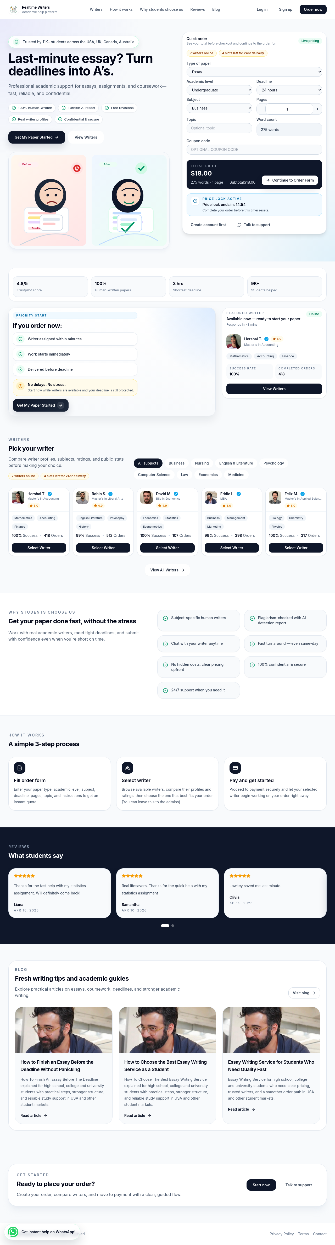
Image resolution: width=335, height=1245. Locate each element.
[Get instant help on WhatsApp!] (42, 1232)
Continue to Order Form (290, 180)
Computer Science (154, 474)
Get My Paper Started (37, 137)
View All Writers (167, 570)
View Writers (86, 137)
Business (177, 463)
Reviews (197, 9)
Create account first (208, 224)
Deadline (264, 81)
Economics (208, 474)
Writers (96, 9)
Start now (261, 1185)
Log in (262, 9)
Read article (34, 1115)
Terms (303, 1234)
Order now (313, 9)
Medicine (236, 474)
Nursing (202, 463)
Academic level (200, 81)
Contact (320, 1234)
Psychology (274, 463)
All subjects (148, 463)
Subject (193, 99)
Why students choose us (161, 9)
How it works (121, 9)
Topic (191, 119)
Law (184, 474)
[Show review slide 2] (172, 925)
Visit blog (304, 993)
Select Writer (39, 547)
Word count (266, 119)
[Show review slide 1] (165, 925)
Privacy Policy (282, 1234)
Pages (261, 99)
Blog (216, 9)
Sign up (285, 9)
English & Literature (236, 463)
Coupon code (198, 141)
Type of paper (199, 63)
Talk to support (253, 224)
